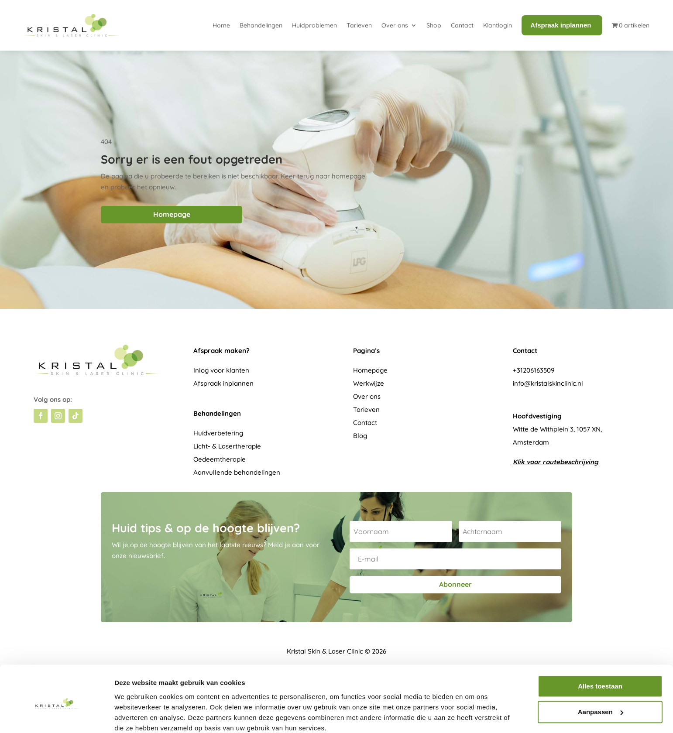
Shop (433, 25)
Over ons (394, 25)
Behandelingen (261, 25)
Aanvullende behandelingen (236, 472)
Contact (462, 25)
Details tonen (135, 715)
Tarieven (359, 25)
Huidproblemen (314, 25)
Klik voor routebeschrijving (555, 462)
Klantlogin (497, 25)
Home (221, 25)
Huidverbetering (218, 433)
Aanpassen (600, 675)
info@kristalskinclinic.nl (548, 383)
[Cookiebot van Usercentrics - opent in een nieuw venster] (56, 716)
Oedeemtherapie (219, 459)
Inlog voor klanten (221, 370)
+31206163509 (533, 370)
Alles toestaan (600, 650)
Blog (360, 436)
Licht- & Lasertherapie (227, 446)
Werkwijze (368, 383)
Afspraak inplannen (223, 383)
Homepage (171, 214)
